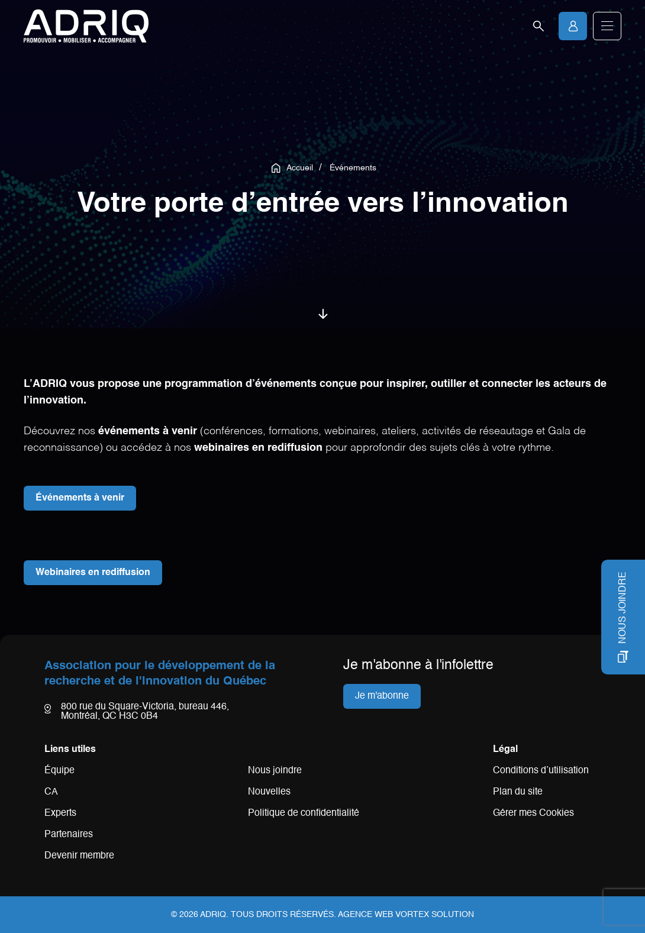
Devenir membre (79, 856)
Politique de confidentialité (303, 813)
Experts (60, 813)
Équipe (59, 771)
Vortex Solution (434, 915)
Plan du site (518, 792)
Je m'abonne (382, 696)
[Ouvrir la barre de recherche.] (538, 26)
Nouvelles (269, 792)
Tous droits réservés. (283, 915)
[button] (607, 26)
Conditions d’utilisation (541, 771)
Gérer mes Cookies (533, 813)
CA (51, 792)
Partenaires (68, 835)
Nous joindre (275, 771)
